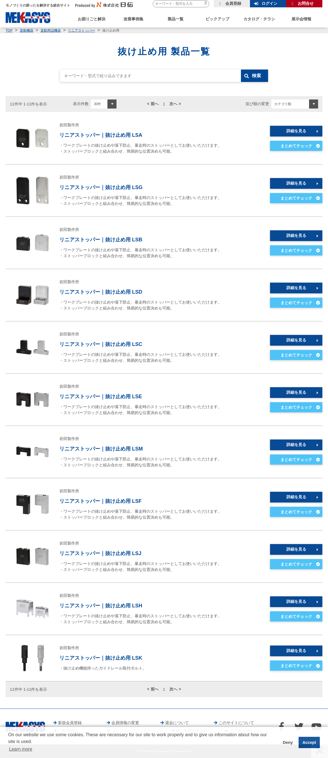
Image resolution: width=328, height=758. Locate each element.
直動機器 (26, 31)
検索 (256, 75)
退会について (177, 723)
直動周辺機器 (50, 31)
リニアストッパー (81, 31)
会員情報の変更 (125, 723)
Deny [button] (288, 742)
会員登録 (233, 3)
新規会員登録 (70, 723)
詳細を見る (296, 131)
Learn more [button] (20, 749)
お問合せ (306, 3)
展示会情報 (301, 19)
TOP (9, 31)
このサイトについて (236, 723)
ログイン (269, 3)
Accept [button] (309, 742)
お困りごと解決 (91, 19)
